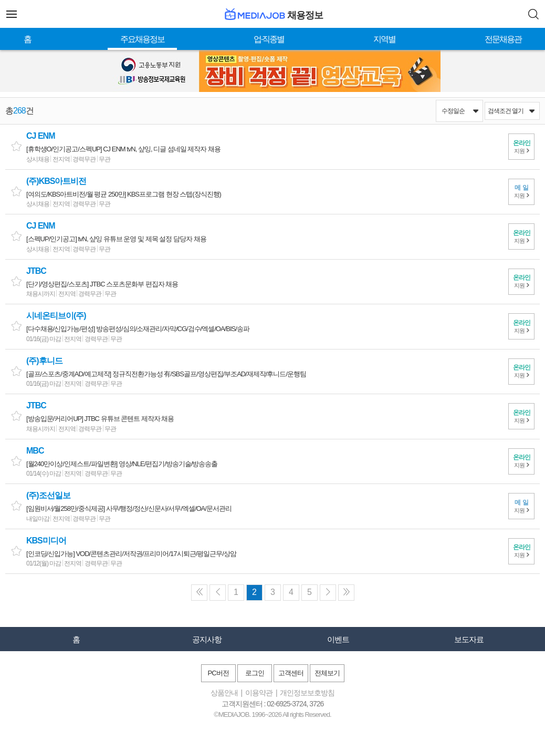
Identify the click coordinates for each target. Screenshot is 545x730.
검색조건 (511, 110)
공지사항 (207, 639)
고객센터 (290, 673)
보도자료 (469, 639)
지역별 (384, 39)
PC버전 (217, 673)
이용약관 (258, 692)
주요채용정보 (142, 39)
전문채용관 (503, 39)
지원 (521, 146)
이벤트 (338, 639)
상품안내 (224, 692)
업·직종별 (269, 39)
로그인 (254, 673)
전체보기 (327, 673)
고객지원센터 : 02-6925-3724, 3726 (273, 704)
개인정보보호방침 (307, 692)
